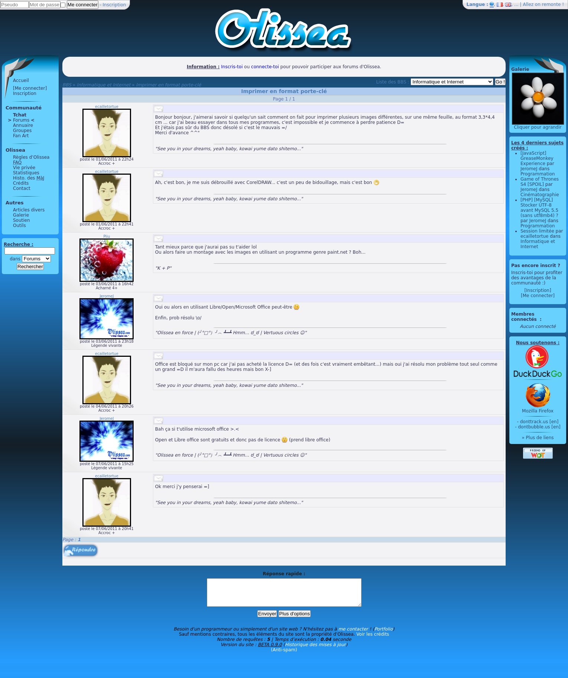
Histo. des (28, 178)
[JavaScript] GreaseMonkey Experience (537, 158)
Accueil (21, 80)
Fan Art (21, 135)
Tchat (19, 115)
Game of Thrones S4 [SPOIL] (539, 182)
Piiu (107, 236)
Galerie (21, 215)
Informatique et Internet (104, 85)
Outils (19, 225)
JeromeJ (106, 296)
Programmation (537, 174)
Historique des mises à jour (315, 650)
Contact (21, 188)
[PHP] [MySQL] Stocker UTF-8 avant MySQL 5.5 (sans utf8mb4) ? (539, 207)
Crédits (21, 183)
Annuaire (23, 125)
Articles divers (29, 210)
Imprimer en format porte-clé (168, 85)
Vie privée (24, 167)
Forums (21, 120)
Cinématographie (539, 194)
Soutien (21, 220)
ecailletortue (106, 107)
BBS (66, 85)
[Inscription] (537, 290)
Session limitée (537, 231)
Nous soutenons (536, 342)
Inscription (114, 4)
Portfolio (383, 634)
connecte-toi (265, 66)
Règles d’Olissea (31, 157)
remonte (551, 4)
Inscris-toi (232, 66)
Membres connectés (524, 317)
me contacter (353, 634)
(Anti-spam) (284, 655)
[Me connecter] (30, 88)
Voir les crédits (372, 639)
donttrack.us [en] (539, 421)
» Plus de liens (538, 437)
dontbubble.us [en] (539, 426)
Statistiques (26, 172)
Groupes (22, 130)
